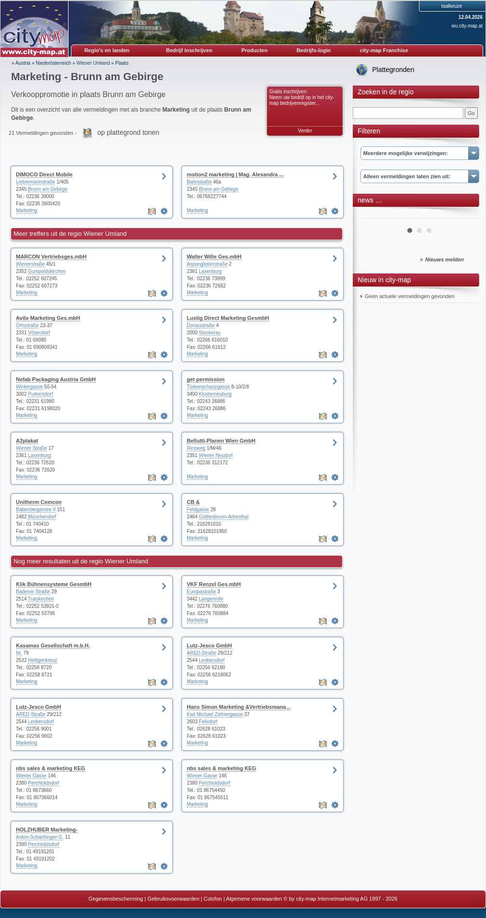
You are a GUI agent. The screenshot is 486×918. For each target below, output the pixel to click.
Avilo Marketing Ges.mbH (48, 318)
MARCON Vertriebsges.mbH (51, 256)
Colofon (213, 899)
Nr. (19, 653)
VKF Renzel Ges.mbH (214, 584)
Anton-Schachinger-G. (40, 837)
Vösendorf (39, 332)
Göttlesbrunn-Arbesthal (224, 516)
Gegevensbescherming (115, 899)
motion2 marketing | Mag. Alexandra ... (235, 174)
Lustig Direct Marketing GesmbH (228, 318)
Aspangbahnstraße (207, 264)
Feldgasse (198, 509)
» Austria (21, 63)
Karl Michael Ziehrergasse (215, 714)
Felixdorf (208, 721)
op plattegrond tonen (128, 132)
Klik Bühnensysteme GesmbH (54, 584)
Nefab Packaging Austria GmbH (56, 379)
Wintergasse (29, 386)
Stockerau (210, 332)
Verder (305, 130)
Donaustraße (201, 325)
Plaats (122, 63)
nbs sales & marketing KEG (50, 768)
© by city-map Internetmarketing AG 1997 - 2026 (341, 899)
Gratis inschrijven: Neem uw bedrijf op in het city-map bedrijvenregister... (301, 97)
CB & (193, 502)
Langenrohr (211, 599)
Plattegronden (393, 69)
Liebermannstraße (35, 182)
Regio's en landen (107, 50)
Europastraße (201, 591)
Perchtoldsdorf (43, 783)
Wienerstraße (30, 264)
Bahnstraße (199, 182)
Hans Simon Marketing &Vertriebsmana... (239, 707)
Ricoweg (196, 448)
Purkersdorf (40, 394)
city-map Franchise (384, 50)
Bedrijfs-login (313, 50)
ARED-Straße (201, 653)
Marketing (26, 210)
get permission (205, 379)
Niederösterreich (53, 63)
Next (465, 214)
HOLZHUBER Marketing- (47, 829)
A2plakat (27, 441)
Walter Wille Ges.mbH (214, 256)
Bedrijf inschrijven (189, 50)
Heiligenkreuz (42, 660)
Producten (254, 50)
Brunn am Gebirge (48, 189)
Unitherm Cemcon (39, 502)
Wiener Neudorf (216, 455)
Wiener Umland (93, 63)
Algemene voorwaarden (254, 899)
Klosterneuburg (215, 394)
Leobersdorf (211, 660)
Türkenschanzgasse (208, 386)
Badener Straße (33, 591)
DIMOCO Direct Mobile (44, 174)
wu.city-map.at (467, 26)
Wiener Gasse (31, 775)
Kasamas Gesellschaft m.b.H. (53, 645)
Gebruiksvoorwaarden (173, 899)
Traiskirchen (41, 599)
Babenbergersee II (36, 509)
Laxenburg (210, 271)
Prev (372, 214)
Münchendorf (42, 516)
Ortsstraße (27, 325)
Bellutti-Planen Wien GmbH (221, 441)
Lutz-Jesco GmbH (209, 645)
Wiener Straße (31, 448)
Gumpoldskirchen (47, 271)
